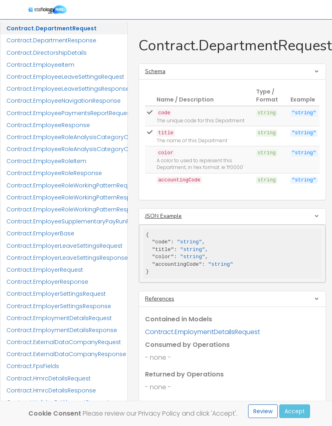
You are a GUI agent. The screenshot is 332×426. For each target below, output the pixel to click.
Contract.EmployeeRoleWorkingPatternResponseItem (66, 209)
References (159, 299)
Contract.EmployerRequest (44, 270)
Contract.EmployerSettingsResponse (58, 306)
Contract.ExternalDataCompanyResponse (66, 354)
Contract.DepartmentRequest (51, 28)
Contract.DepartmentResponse (51, 40)
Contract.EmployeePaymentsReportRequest (66, 113)
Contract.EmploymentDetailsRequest (59, 318)
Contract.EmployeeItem (40, 65)
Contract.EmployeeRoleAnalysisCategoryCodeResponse (66, 149)
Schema (155, 71)
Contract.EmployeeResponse (48, 125)
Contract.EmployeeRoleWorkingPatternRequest (66, 185)
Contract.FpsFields (32, 366)
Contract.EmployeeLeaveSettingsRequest (65, 77)
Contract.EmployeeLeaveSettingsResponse (66, 89)
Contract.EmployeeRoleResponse (54, 173)
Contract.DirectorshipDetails (46, 53)
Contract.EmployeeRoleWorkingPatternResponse (66, 197)
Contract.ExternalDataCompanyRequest (63, 342)
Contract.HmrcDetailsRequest (48, 378)
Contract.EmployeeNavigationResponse (63, 101)
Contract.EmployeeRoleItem (46, 161)
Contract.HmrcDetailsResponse (51, 390)
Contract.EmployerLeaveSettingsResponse (66, 258)
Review (262, 411)
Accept (294, 411)
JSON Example (163, 216)
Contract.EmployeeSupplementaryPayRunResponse (66, 221)
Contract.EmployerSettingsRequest (56, 294)
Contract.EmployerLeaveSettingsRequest (64, 246)
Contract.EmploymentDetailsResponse (61, 330)
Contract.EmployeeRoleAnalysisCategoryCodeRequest (66, 137)
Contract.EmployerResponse (47, 282)
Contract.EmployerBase (40, 233)
